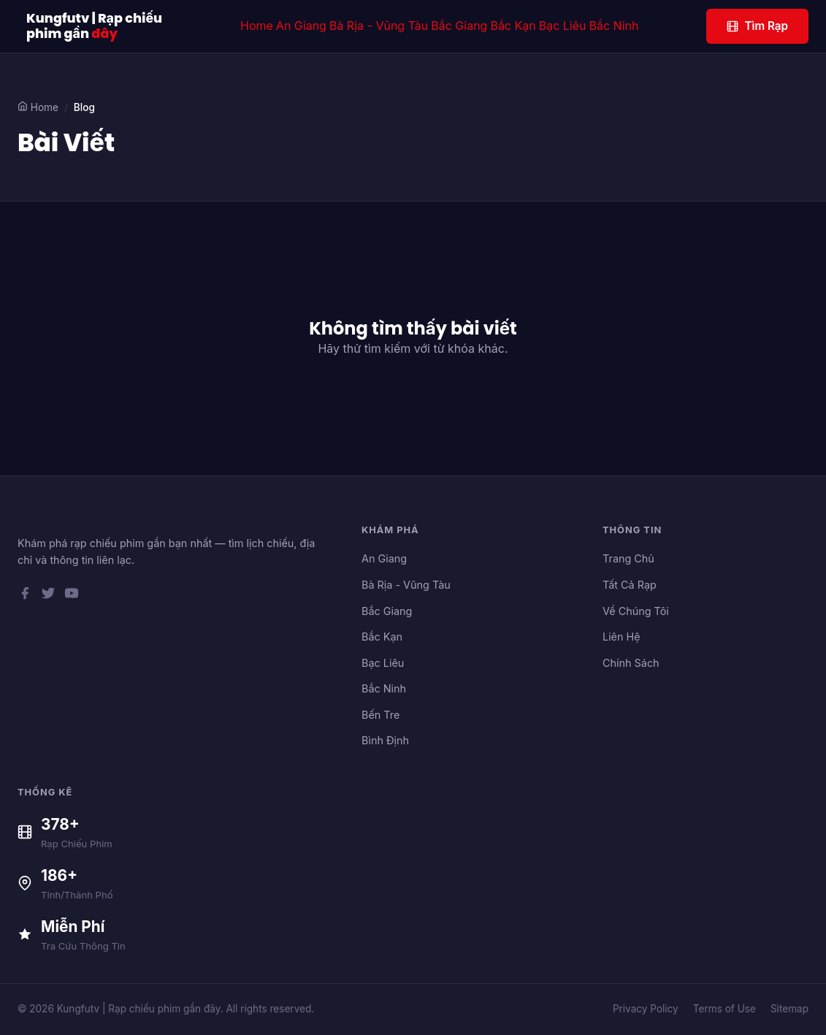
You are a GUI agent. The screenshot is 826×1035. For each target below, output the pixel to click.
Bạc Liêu (562, 25)
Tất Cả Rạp (630, 584)
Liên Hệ (621, 636)
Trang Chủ (628, 558)
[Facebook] (25, 596)
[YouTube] (71, 596)
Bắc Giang (459, 25)
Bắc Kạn (512, 25)
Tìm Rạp (757, 26)
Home (256, 25)
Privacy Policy (645, 1009)
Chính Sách (631, 663)
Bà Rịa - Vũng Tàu (378, 25)
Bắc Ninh (614, 25)
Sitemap (789, 1009)
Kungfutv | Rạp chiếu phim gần (94, 26)
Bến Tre (380, 715)
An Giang (301, 25)
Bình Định (385, 740)
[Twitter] (48, 596)
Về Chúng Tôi (636, 611)
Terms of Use (724, 1009)
